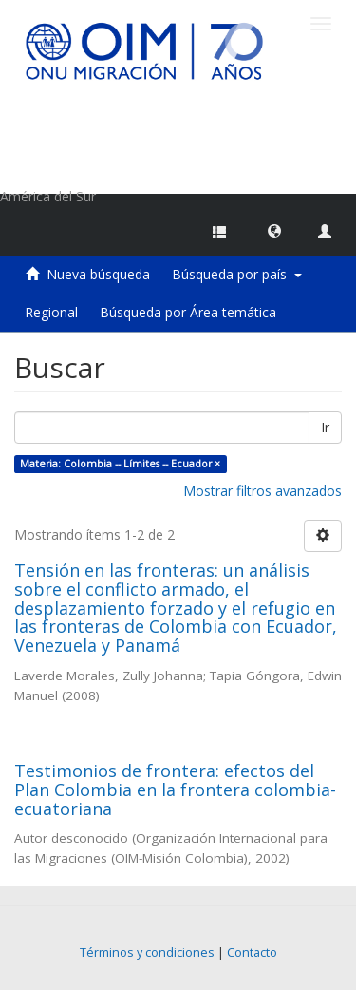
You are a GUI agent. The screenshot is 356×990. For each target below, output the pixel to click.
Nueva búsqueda (98, 274)
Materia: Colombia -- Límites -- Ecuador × (120, 463)
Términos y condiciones (147, 952)
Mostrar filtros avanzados (262, 491)
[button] (274, 230)
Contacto (252, 952)
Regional (51, 312)
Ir (325, 427)
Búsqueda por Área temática (188, 312)
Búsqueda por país (237, 274)
